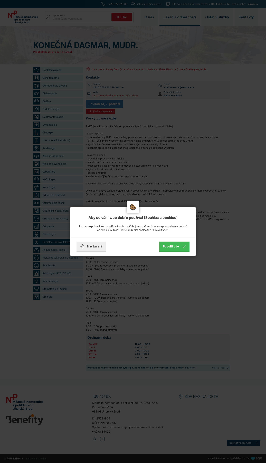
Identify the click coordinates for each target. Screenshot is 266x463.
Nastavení (91, 246)
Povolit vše (174, 246)
